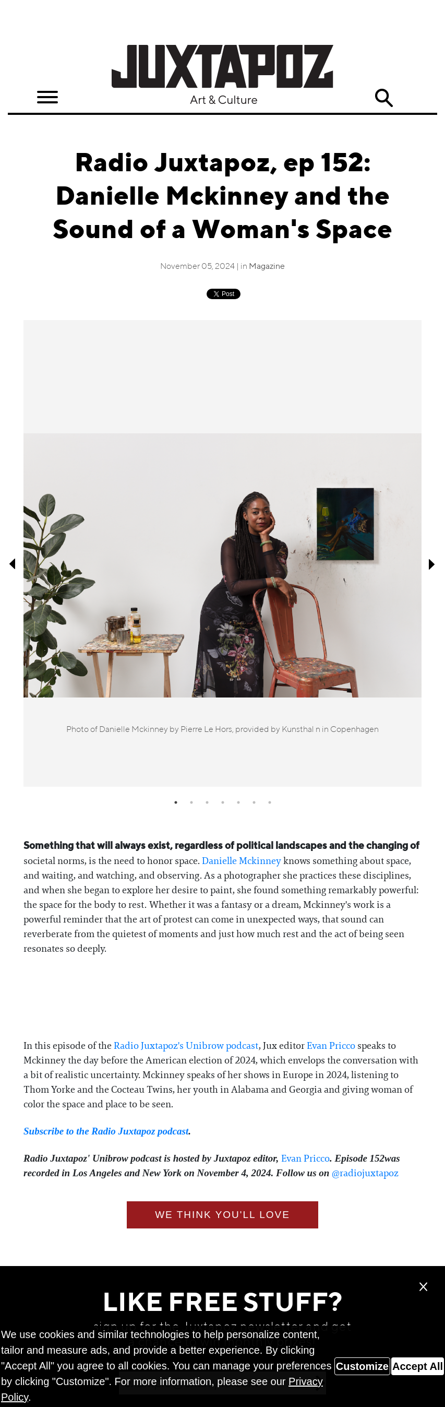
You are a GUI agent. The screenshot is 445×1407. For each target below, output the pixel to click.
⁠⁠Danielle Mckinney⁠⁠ (241, 861)
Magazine (267, 267)
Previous (13, 564)
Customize (362, 1366)
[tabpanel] (222, 553)
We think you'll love (222, 1214)
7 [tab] (269, 802)
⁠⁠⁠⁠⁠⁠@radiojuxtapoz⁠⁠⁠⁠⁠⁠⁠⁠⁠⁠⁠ (365, 1173)
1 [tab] (176, 802)
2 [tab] (191, 802)
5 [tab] (238, 802)
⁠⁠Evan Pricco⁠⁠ (331, 1045)
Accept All (417, 1366)
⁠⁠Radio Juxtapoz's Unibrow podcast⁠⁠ (186, 1045)
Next (432, 564)
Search (384, 98)
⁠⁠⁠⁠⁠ (105, 1131)
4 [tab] (223, 802)
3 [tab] (207, 802)
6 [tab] (254, 802)
